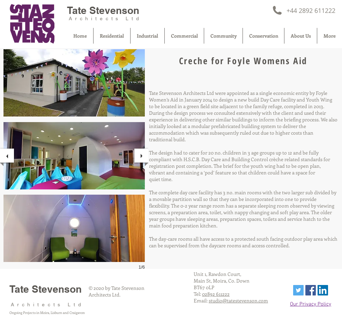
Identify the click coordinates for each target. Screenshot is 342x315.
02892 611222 (216, 294)
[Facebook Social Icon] (310, 290)
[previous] (7, 156)
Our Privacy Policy (310, 304)
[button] (74, 83)
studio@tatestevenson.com (238, 300)
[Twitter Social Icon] (298, 290)
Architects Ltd (105, 18)
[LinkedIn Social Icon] (323, 290)
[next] (141, 156)
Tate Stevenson (103, 10)
